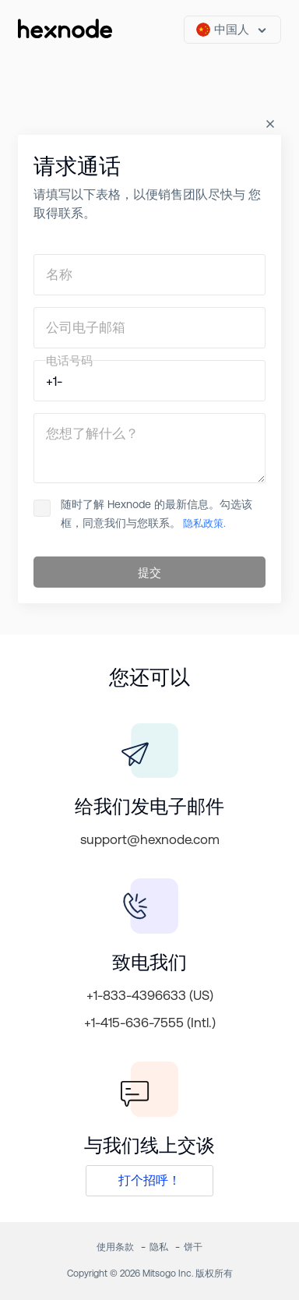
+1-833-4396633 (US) (149, 995)
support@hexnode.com (150, 839)
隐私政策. (203, 523)
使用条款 (115, 1247)
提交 (149, 572)
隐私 (159, 1247)
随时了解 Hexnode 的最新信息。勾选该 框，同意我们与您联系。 (142, 513)
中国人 (222, 30)
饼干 (193, 1247)
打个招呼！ (149, 1180)
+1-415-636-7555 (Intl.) (150, 1022)
